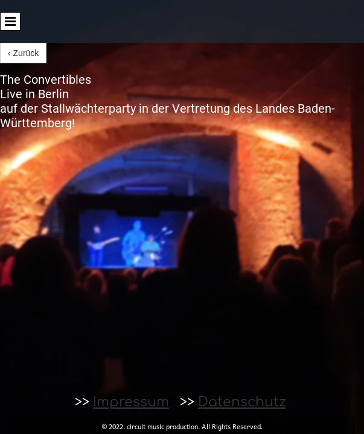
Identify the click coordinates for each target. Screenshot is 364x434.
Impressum (131, 402)
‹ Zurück (23, 53)
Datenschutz (242, 402)
